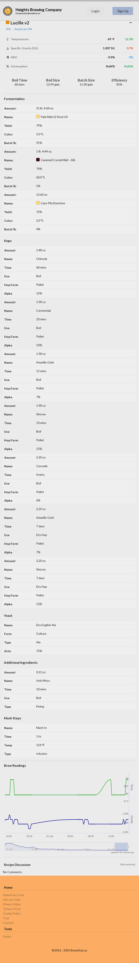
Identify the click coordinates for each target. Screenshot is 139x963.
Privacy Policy (12, 904)
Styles (7, 936)
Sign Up (122, 11)
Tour (6, 918)
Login (95, 11)
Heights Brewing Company (39, 9)
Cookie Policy (12, 913)
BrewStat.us (34, 13)
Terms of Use (12, 909)
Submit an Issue (13, 895)
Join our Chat (11, 899)
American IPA (23, 29)
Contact (8, 922)
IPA (8, 29)
